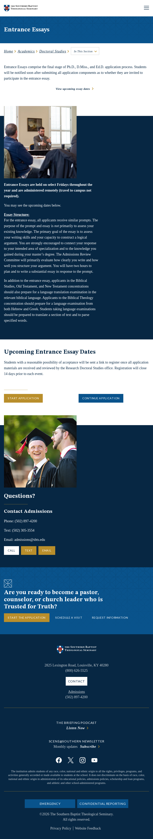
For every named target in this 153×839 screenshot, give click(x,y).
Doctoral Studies (52, 51)
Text (29, 550)
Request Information (110, 617)
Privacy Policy (60, 828)
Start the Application (27, 617)
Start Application (23, 398)
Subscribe (88, 747)
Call (11, 550)
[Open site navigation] (146, 8)
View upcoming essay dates (73, 88)
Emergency (50, 803)
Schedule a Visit (68, 617)
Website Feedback (88, 828)
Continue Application (101, 398)
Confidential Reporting (103, 803)
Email (46, 550)
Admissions (76, 692)
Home (8, 51)
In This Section (83, 51)
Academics (26, 51)
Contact (76, 681)
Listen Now (75, 728)
